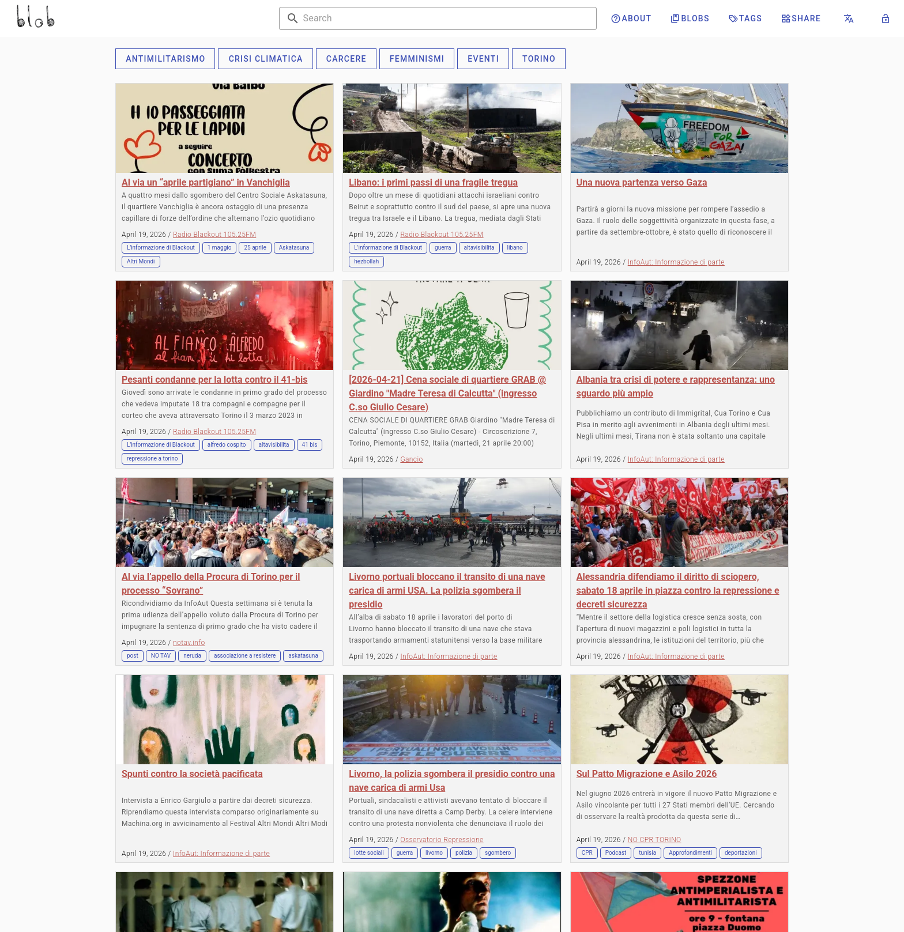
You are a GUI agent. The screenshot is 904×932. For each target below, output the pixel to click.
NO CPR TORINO (654, 840)
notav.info (189, 643)
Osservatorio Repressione (441, 840)
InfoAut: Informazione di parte (676, 262)
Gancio (411, 459)
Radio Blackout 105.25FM (214, 235)
